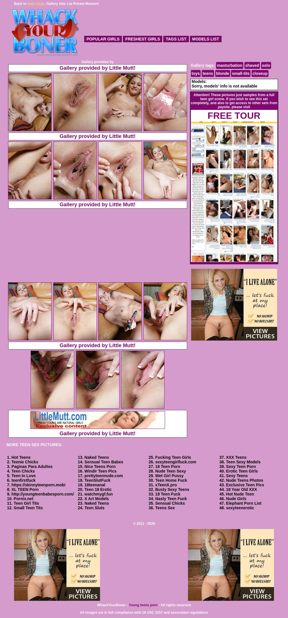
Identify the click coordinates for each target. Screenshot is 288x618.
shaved (252, 65)
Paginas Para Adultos (31, 466)
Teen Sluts (95, 508)
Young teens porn (143, 605)
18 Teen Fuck (168, 494)
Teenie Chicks (24, 462)
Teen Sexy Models (243, 462)
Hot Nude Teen (240, 494)
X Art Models (97, 498)
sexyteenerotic (240, 508)
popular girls (103, 39)
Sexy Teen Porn (241, 466)
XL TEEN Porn (25, 489)
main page (36, 4)
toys (196, 73)
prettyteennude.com (104, 475)
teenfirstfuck (23, 480)
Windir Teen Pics (101, 471)
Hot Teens (21, 457)
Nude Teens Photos (244, 480)
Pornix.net (23, 498)
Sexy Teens (237, 475)
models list (205, 39)
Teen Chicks (23, 471)
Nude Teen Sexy (170, 471)
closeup (260, 73)
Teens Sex (165, 508)
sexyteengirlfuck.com (175, 462)
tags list (176, 39)
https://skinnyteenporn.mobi (38, 485)
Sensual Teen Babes (104, 462)
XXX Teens (236, 457)
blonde (222, 73)
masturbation (229, 65)
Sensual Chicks (170, 503)
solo (266, 65)
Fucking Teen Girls (173, 457)
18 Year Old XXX (241, 489)
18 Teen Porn (167, 466)
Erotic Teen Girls (242, 471)
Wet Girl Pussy (169, 475)
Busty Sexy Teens (172, 489)
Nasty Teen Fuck (171, 498)
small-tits (240, 73)
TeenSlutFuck (98, 480)
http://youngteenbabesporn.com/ (42, 494)
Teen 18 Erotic (98, 489)
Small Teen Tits (28, 508)
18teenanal (95, 485)
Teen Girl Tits (26, 503)
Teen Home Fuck (171, 480)
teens (208, 73)
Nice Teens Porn (100, 466)
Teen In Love (23, 475)
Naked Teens (97, 457)
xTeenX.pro (166, 485)
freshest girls (142, 39)
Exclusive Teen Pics (245, 485)
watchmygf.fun (99, 494)
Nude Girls (236, 498)
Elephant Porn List (244, 503)
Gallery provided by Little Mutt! (98, 68)
